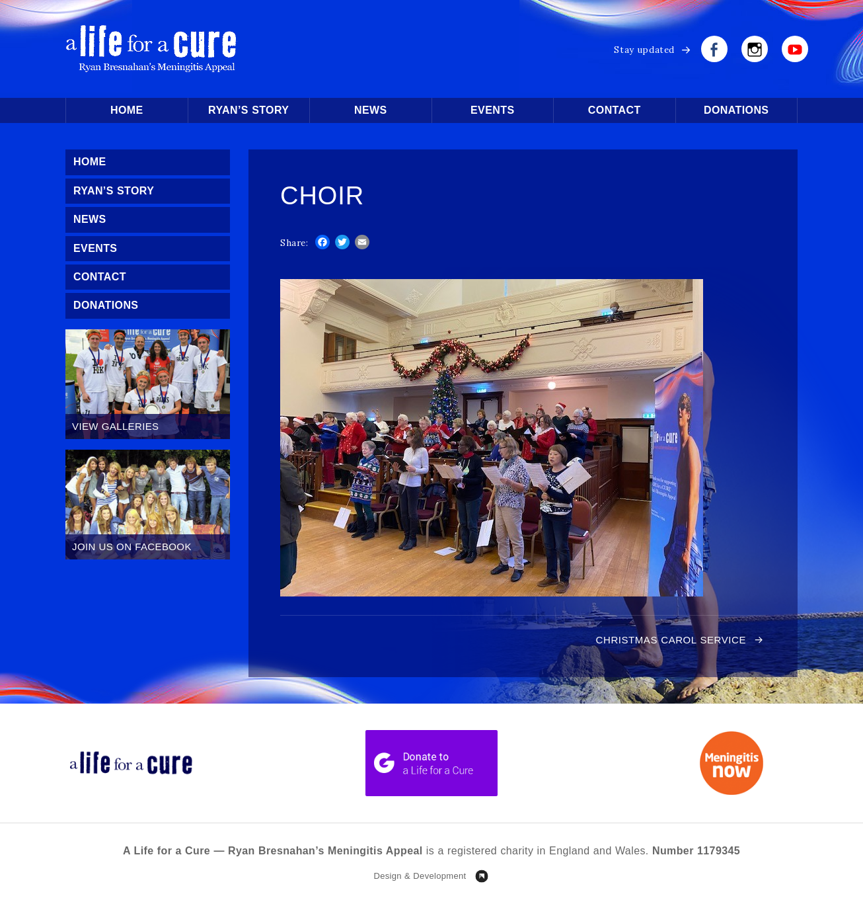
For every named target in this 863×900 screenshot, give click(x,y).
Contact (614, 110)
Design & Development (419, 876)
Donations (736, 110)
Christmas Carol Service (671, 639)
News (370, 110)
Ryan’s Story (248, 110)
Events (492, 110)
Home (126, 110)
